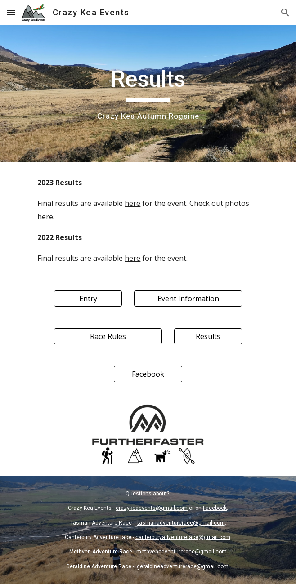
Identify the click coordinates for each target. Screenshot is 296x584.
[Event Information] (188, 298)
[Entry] (87, 298)
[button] (11, 12)
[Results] (208, 336)
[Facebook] (147, 374)
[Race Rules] (107, 336)
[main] (148, 93)
